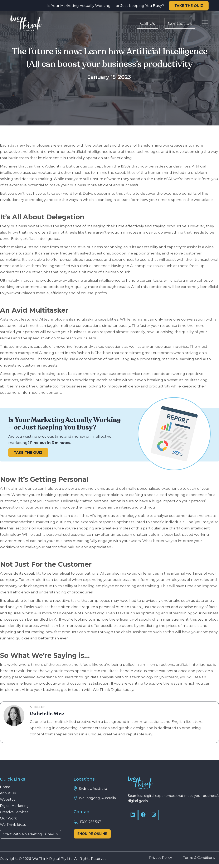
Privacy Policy (160, 858)
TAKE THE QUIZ (188, 6)
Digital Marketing (14, 806)
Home (5, 787)
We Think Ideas (13, 825)
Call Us (147, 23)
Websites (7, 800)
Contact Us (180, 23)
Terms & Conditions (199, 858)
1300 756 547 (90, 822)
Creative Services (14, 812)
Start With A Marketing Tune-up (30, 834)
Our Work (8, 818)
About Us (8, 793)
